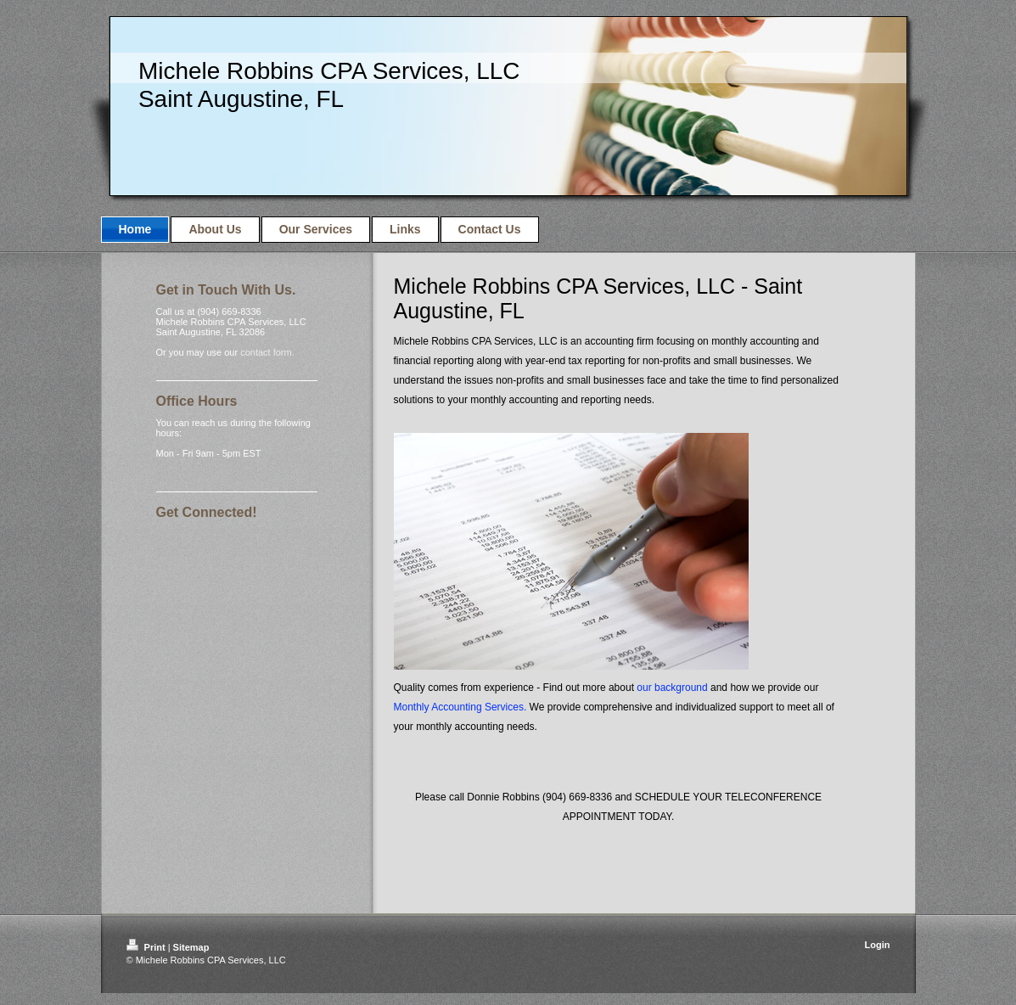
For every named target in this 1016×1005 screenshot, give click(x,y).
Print (147, 947)
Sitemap (191, 947)
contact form (266, 352)
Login (877, 945)
